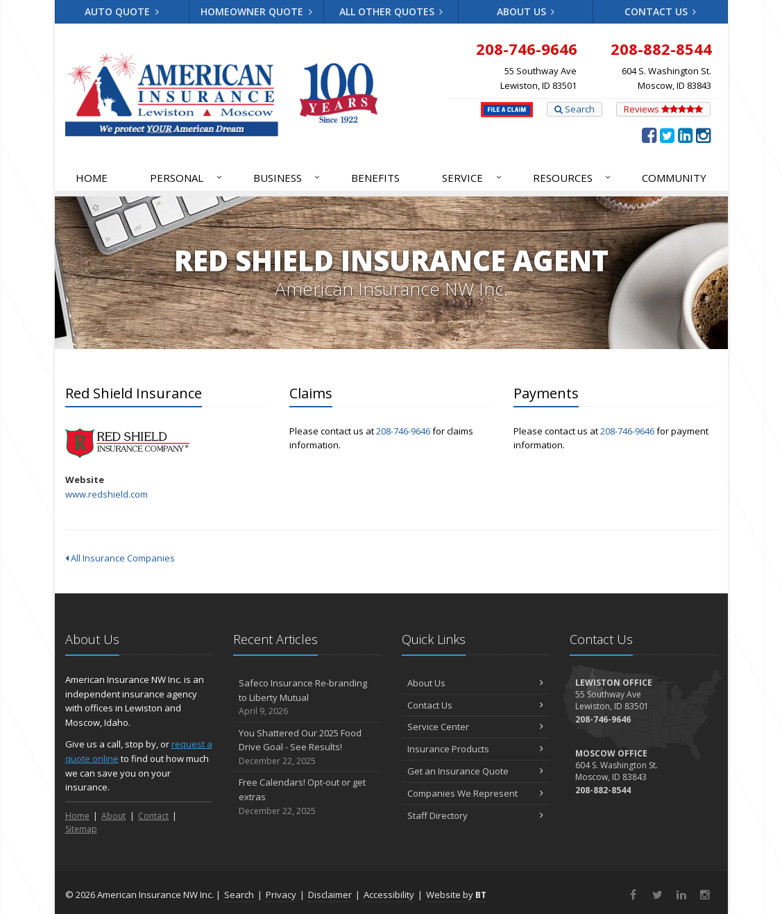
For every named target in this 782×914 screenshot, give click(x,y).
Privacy (281, 894)
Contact (153, 816)
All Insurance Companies (120, 558)
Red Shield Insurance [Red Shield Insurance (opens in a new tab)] (127, 443)
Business (287, 177)
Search (574, 109)
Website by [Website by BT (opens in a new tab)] (456, 894)
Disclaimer (330, 894)
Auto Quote (122, 11)
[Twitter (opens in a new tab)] (667, 134)
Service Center (475, 726)
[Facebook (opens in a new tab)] (649, 134)
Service (472, 177)
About (113, 816)
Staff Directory (475, 815)
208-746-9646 (403, 431)
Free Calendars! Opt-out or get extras (307, 797)
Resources (573, 177)
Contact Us (660, 11)
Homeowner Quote (256, 11)
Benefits (375, 178)
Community (674, 178)
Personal (186, 177)
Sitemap (81, 829)
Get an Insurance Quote (475, 771)
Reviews (663, 109)
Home (92, 178)
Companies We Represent (475, 793)
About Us (526, 11)
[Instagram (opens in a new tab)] (703, 134)
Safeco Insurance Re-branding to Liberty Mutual (307, 697)
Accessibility (389, 894)
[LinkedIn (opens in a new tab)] (685, 134)
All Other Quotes (391, 11)
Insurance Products (475, 749)
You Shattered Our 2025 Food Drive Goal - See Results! (307, 747)
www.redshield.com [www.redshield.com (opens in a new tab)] (106, 494)
